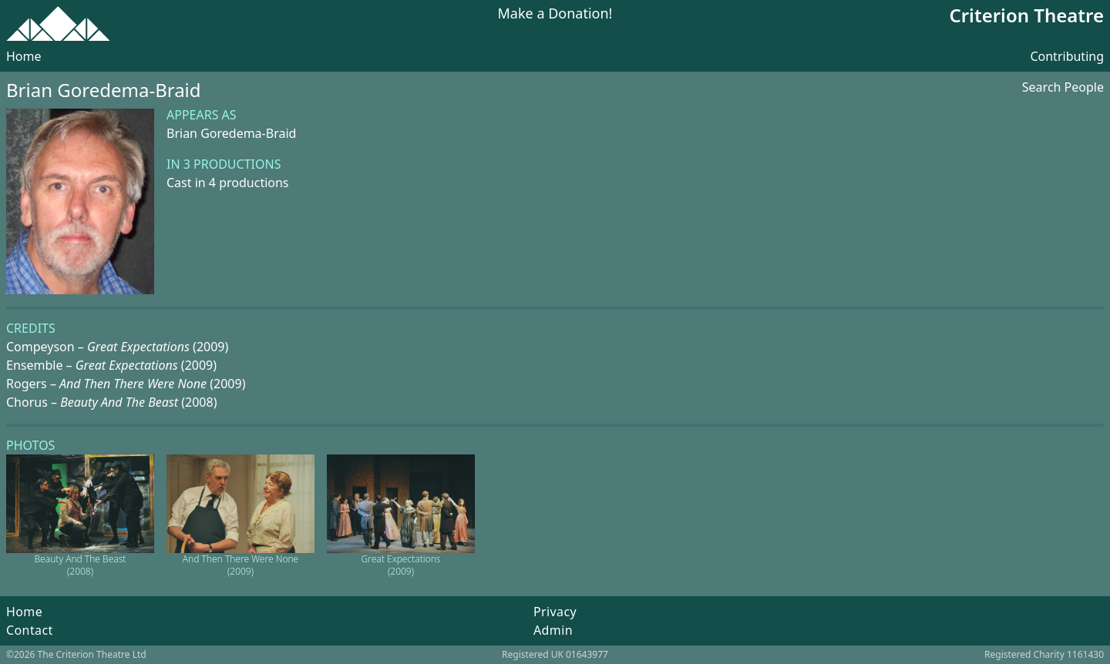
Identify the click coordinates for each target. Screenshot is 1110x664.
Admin (553, 630)
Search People (1063, 87)
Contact (29, 630)
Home (24, 56)
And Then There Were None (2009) (240, 565)
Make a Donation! (555, 14)
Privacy (555, 611)
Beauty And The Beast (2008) (80, 565)
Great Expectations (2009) (401, 565)
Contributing (1067, 56)
